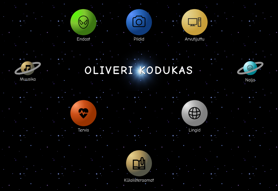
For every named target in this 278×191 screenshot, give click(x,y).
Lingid (195, 116)
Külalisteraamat (139, 166)
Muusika (28, 70)
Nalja (250, 70)
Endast (83, 25)
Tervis (83, 116)
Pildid (139, 25)
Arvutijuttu (195, 25)
